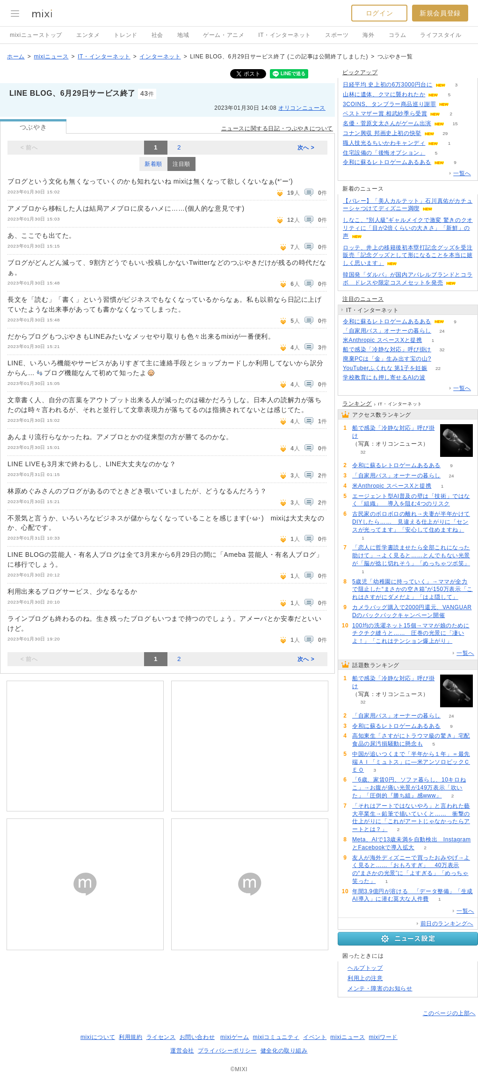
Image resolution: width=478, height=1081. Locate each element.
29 (445, 133)
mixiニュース (51, 56)
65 (441, 359)
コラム (397, 35)
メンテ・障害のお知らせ (380, 988)
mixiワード (383, 1037)
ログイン (379, 13)
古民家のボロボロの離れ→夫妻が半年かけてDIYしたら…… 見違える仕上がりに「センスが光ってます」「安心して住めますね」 (411, 522)
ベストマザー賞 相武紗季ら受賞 (385, 113)
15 (454, 123)
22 (438, 368)
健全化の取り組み (284, 1050)
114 (436, 377)
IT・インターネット (284, 35)
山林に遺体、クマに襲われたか (384, 94)
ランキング (357, 403)
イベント (314, 1037)
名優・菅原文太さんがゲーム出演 (387, 123)
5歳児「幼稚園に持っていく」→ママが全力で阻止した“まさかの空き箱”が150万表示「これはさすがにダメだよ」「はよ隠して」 (412, 589)
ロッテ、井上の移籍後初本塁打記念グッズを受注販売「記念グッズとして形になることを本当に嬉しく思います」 (407, 255)
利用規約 (130, 1037)
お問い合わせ (197, 1037)
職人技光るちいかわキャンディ (384, 143)
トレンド (125, 35)
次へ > (306, 147)
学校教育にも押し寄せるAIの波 (384, 377)
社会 (157, 35)
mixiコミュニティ (276, 1037)
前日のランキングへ (446, 923)
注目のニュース (363, 299)
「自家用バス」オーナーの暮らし (387, 330)
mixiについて (97, 1037)
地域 (183, 35)
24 (441, 331)
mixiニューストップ (36, 35)
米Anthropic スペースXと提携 (382, 340)
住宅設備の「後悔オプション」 (384, 152)
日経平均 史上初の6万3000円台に (388, 84)
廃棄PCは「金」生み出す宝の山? (387, 359)
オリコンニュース (302, 108)
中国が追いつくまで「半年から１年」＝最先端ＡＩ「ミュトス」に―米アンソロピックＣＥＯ (411, 762)
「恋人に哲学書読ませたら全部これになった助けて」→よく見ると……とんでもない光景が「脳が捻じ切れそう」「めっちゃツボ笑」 (411, 555)
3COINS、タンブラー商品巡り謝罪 (389, 104)
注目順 (181, 164)
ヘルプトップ (365, 968)
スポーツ (336, 35)
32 (441, 349)
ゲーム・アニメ (223, 35)
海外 (368, 35)
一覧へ (462, 173)
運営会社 (182, 1050)
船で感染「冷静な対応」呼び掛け (387, 349)
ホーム (16, 56)
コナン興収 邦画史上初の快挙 (382, 133)
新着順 (153, 164)
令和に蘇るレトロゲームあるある (387, 162)
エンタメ (88, 35)
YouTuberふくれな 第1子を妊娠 (385, 368)
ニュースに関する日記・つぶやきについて (277, 128)
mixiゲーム (234, 1037)
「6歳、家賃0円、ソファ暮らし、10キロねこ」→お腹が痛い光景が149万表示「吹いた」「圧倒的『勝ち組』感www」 (409, 787)
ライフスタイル (440, 35)
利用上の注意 (365, 978)
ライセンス (161, 1037)
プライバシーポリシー (227, 1050)
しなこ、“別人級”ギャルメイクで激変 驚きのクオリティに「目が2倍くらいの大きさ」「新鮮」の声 (408, 228)
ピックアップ (360, 72)
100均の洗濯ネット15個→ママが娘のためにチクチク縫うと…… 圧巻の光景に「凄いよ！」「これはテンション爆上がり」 (411, 633)
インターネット (160, 56)
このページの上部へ (449, 1013)
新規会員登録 (440, 13)
